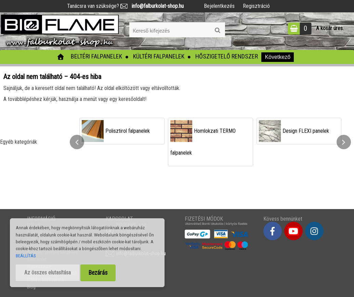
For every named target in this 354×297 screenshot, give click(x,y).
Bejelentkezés (219, 6)
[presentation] (77, 142)
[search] (217, 30)
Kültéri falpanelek (158, 56)
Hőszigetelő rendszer (226, 56)
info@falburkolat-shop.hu (156, 6)
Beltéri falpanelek (96, 56)
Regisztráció (256, 6)
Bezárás (98, 272)
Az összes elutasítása (47, 272)
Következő (277, 57)
